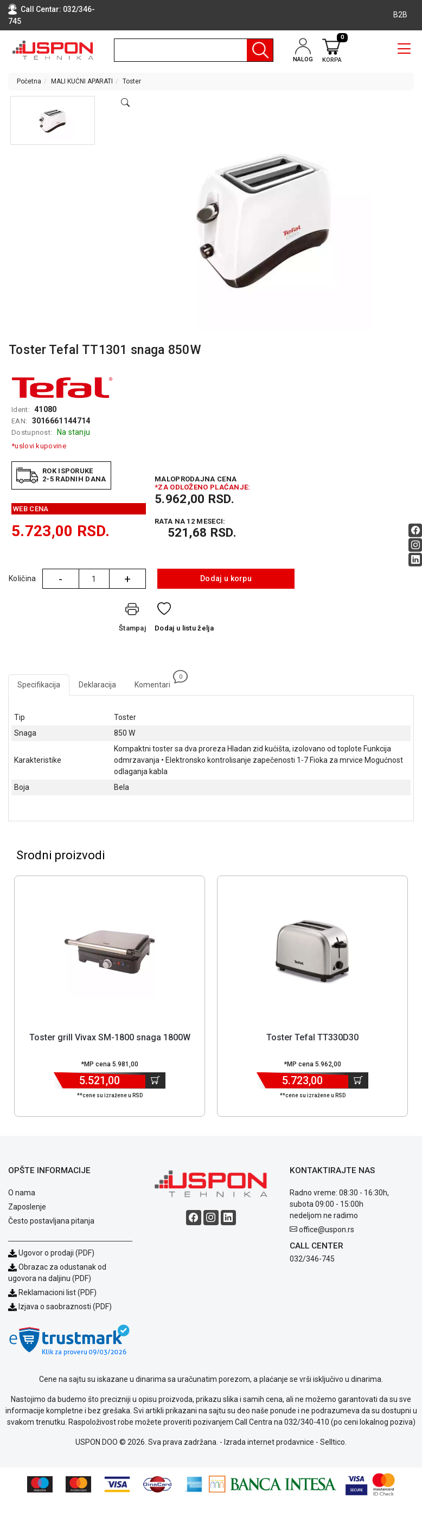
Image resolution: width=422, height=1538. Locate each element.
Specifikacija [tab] (38, 684)
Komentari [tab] (157, 681)
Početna (29, 81)
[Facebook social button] (415, 530)
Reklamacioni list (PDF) (52, 1292)
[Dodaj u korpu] (155, 1080)
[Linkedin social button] (415, 560)
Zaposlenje (27, 1206)
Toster (132, 81)
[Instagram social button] (415, 545)
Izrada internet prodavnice (269, 1442)
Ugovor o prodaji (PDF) (51, 1253)
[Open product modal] (125, 103)
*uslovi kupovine (38, 446)
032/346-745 (312, 1258)
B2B (400, 14)
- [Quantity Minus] (60, 578)
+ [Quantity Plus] (127, 578)
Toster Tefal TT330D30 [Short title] (312, 1037)
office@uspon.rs (326, 1229)
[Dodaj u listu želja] (184, 619)
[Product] (109, 952)
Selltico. (333, 1442)
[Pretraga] (260, 50)
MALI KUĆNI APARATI (82, 81)
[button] (52, 120)
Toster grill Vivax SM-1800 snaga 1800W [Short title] (109, 1037)
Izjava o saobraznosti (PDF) (65, 1306)
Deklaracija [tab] (97, 684)
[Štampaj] (132, 619)
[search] (193, 50)
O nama (21, 1192)
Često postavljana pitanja (51, 1221)
